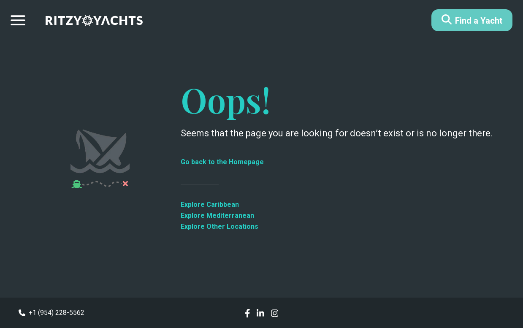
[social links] (247, 313)
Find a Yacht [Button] (472, 20)
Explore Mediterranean (217, 215)
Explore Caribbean (210, 205)
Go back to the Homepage (222, 162)
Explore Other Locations (219, 226)
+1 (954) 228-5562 (51, 313)
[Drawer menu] (18, 20)
